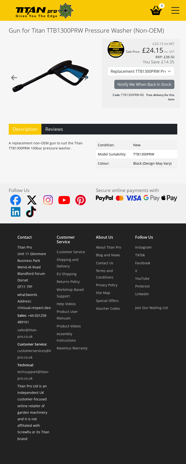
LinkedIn (142, 294)
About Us (104, 237)
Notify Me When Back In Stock (144, 84)
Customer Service (66, 239)
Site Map (103, 292)
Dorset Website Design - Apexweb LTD (110, 450)
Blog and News (108, 255)
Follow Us (144, 237)
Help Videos (66, 304)
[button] (175, 10)
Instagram (143, 247)
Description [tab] (25, 129)
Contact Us (104, 263)
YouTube (142, 278)
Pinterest (142, 286)
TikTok (140, 255)
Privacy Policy (106, 285)
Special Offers (107, 300)
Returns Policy (68, 281)
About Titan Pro (108, 247)
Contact (24, 237)
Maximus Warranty (72, 348)
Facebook (142, 263)
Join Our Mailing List (151, 307)
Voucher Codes (108, 308)
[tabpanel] (93, 153)
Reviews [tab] (54, 129)
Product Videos (69, 326)
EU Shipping (67, 274)
